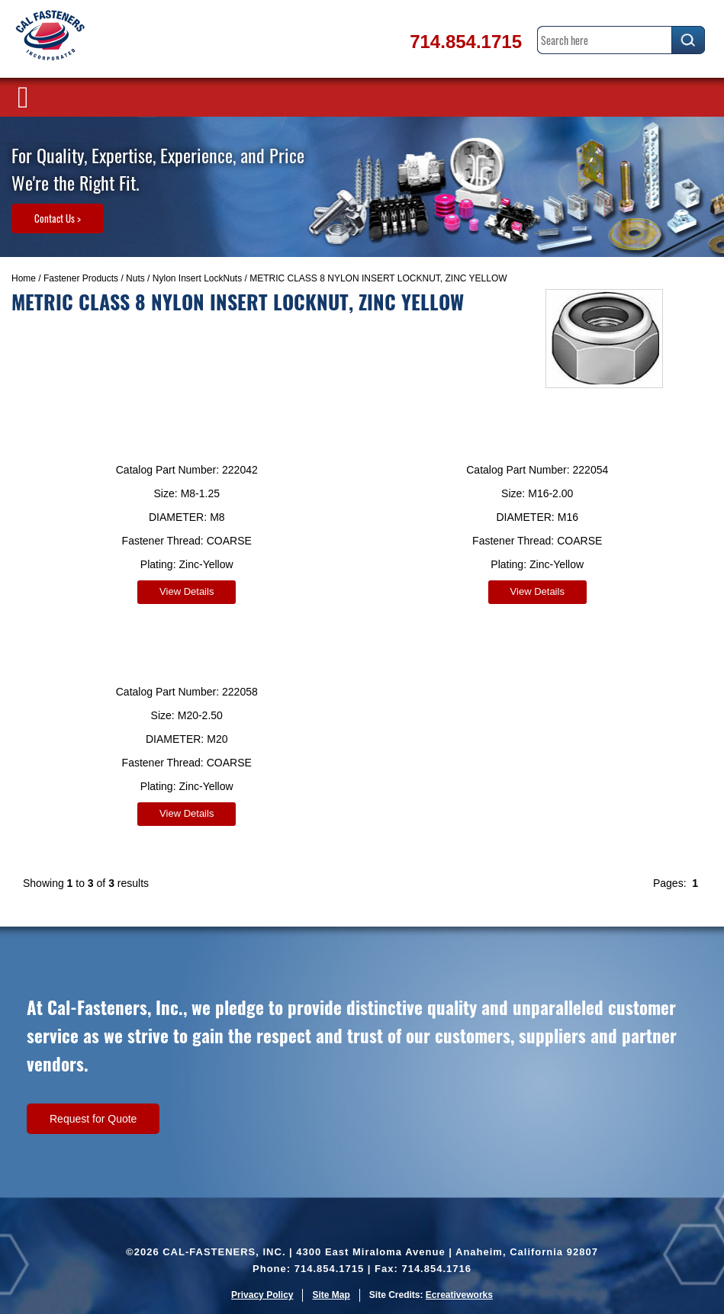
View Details (186, 591)
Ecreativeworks (459, 1295)
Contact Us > (57, 218)
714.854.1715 (466, 41)
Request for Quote (93, 1119)
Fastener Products (80, 278)
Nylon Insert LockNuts (197, 278)
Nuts (135, 278)
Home (23, 278)
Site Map (330, 1295)
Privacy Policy (262, 1295)
